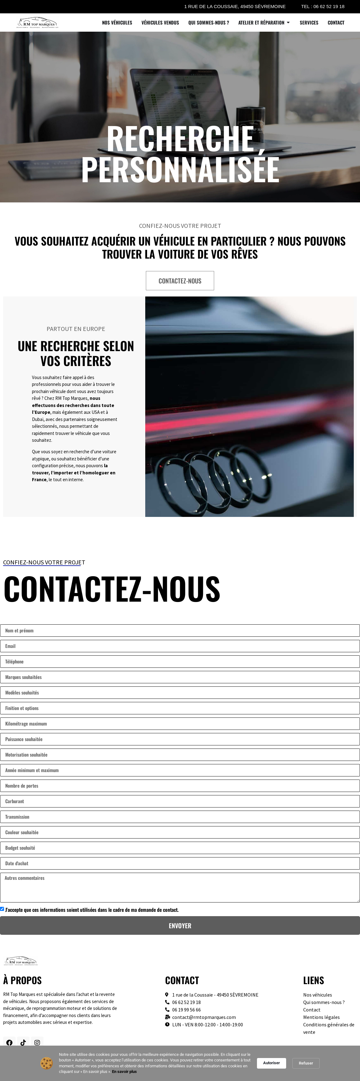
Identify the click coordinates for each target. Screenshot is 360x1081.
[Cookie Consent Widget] (180, 1063)
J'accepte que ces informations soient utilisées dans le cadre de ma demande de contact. (92, 909)
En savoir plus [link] (124, 1071)
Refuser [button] (306, 1063)
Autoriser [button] (271, 1063)
